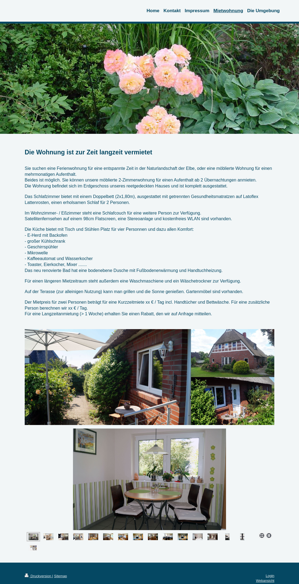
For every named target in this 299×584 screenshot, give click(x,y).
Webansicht (265, 581)
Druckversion (38, 576)
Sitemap (60, 576)
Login (270, 576)
